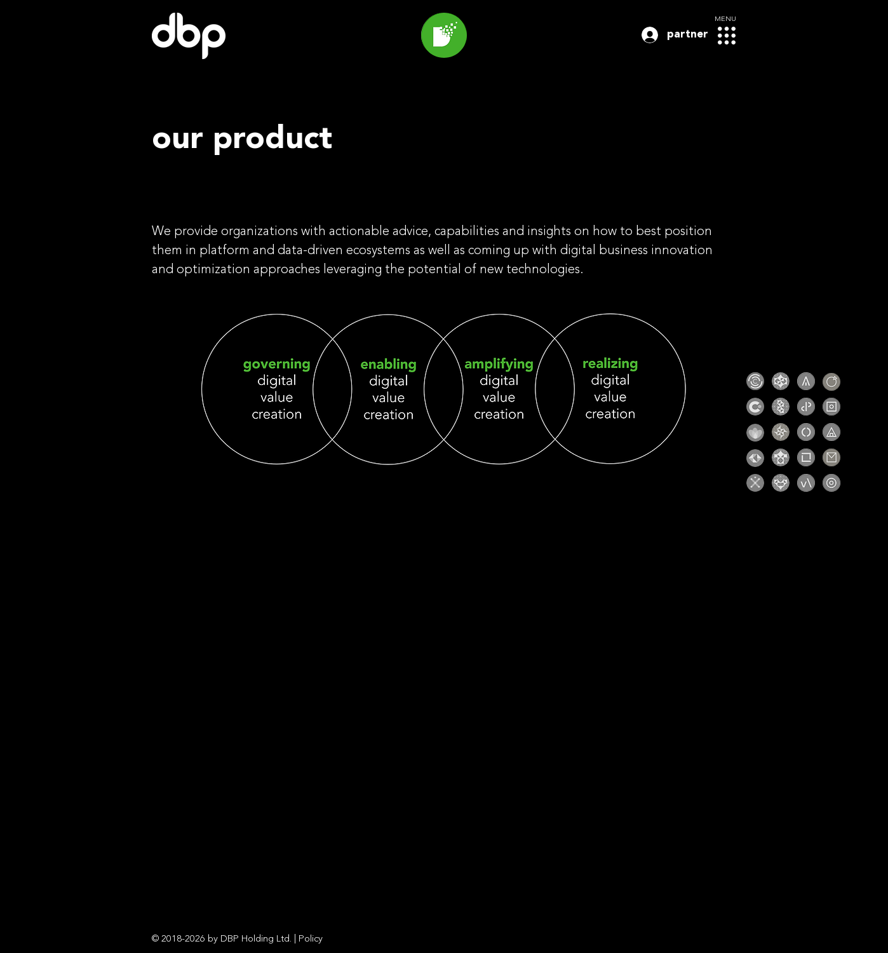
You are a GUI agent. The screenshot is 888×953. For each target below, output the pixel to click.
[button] (727, 35)
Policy (311, 939)
